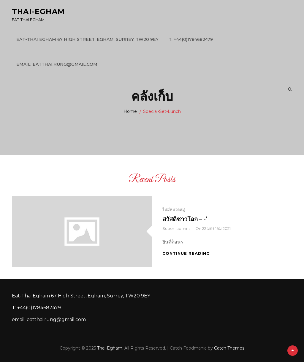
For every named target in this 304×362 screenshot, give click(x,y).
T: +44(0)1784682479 (191, 39)
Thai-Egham (38, 11)
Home (130, 111)
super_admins (176, 228)
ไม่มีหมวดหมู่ (173, 209)
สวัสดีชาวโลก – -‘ (184, 219)
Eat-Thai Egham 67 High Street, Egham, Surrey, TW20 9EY (87, 39)
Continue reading (186, 253)
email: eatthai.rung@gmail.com (56, 64)
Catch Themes (229, 348)
